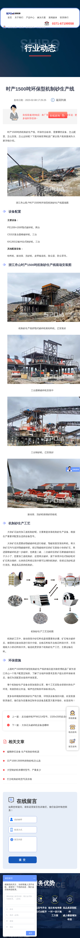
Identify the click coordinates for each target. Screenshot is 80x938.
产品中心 (30, 17)
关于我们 (19, 17)
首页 (10, 17)
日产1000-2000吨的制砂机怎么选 (24, 760)
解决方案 (41, 17)
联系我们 (64, 17)
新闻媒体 (53, 17)
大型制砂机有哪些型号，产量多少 (24, 769)
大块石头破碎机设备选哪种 (35, 725)
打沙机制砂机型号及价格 (19, 779)
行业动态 (41, 27)
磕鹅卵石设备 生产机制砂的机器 (23, 751)
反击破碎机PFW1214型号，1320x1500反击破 (45, 716)
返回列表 (61, 100)
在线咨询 (55, 115)
